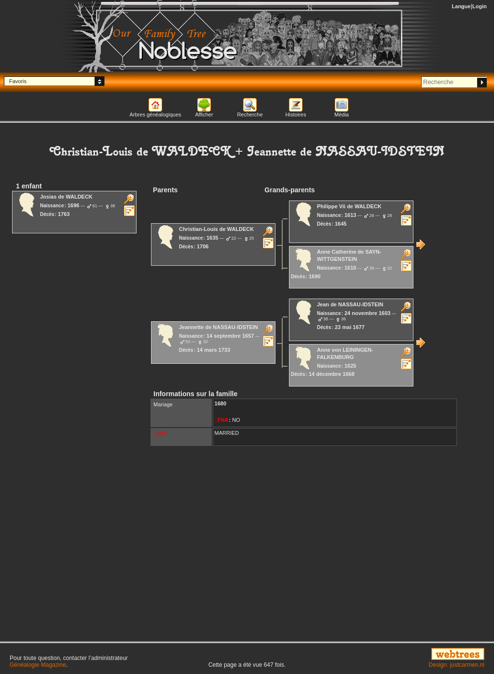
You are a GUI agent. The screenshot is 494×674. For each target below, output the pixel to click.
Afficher (204, 114)
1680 (220, 403)
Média (341, 114)
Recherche (249, 114)
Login (479, 6)
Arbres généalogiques (155, 114)
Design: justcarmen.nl (456, 664)
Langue (461, 6)
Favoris (18, 81)
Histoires (296, 114)
